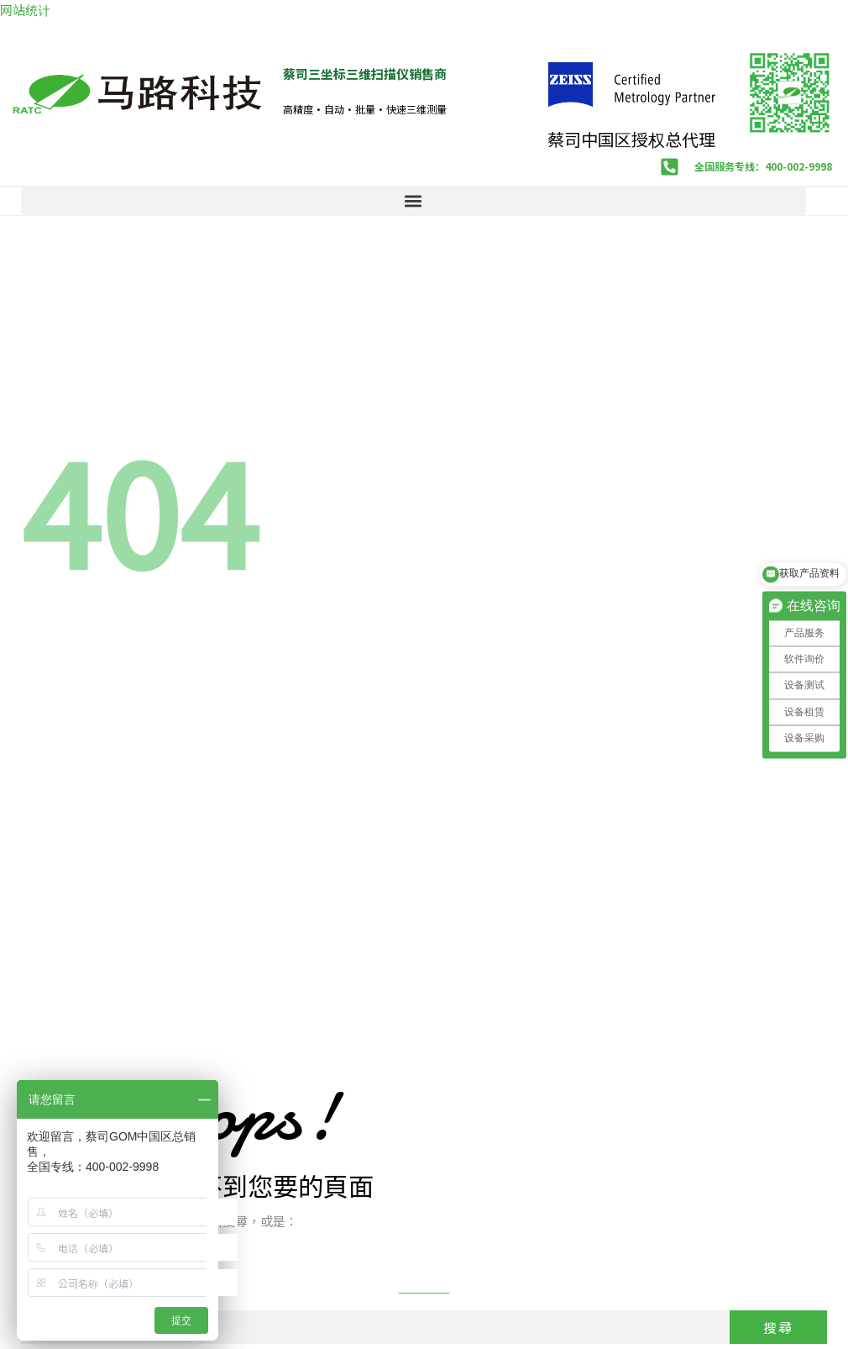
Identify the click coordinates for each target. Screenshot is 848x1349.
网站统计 (25, 9)
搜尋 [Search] (778, 1327)
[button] (413, 201)
